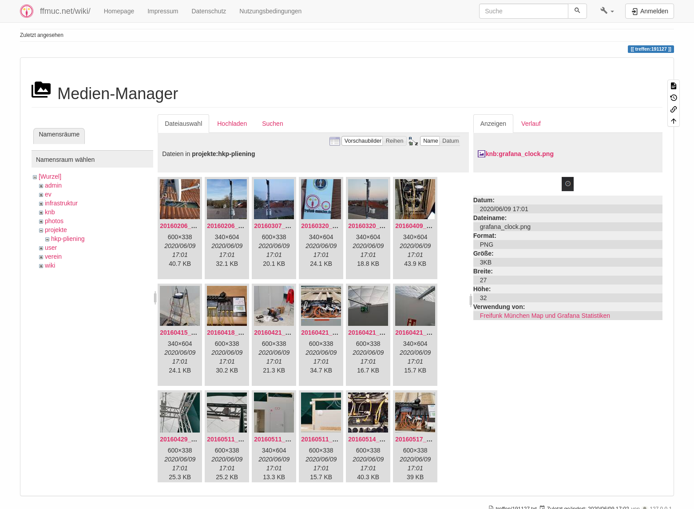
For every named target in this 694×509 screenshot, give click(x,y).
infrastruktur (61, 203)
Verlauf (531, 123)
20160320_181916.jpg (332, 225)
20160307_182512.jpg (285, 225)
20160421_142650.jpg (285, 332)
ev (48, 194)
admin (53, 185)
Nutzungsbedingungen (270, 11)
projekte (56, 229)
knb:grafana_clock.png (520, 153)
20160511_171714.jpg (285, 439)
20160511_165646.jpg (238, 439)
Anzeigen (493, 123)
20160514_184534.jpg (379, 439)
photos (54, 220)
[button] (607, 11)
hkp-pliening (68, 238)
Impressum (162, 11)
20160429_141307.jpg (191, 439)
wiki (50, 265)
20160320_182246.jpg (379, 225)
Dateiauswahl (183, 123)
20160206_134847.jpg (191, 225)
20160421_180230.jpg (426, 332)
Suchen (272, 123)
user (51, 247)
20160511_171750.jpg (332, 439)
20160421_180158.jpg (379, 332)
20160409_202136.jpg (426, 225)
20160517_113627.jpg (426, 439)
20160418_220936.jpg (238, 332)
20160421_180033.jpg (332, 332)
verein (53, 256)
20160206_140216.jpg (238, 225)
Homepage (119, 11)
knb (50, 212)
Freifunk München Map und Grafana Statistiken (545, 315)
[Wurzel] (50, 176)
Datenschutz (208, 11)
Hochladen (232, 123)
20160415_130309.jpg (191, 332)
